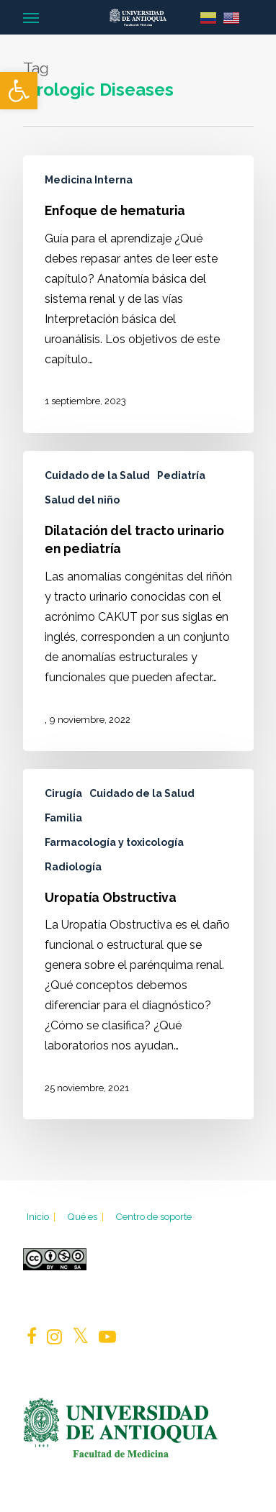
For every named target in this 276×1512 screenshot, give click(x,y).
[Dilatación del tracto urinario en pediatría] (138, 601)
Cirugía (63, 793)
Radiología (73, 867)
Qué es (86, 1216)
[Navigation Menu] (31, 17)
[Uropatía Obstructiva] (138, 944)
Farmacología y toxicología (114, 842)
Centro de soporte (153, 1216)
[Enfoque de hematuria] (138, 294)
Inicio (42, 1216)
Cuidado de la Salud (97, 475)
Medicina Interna (89, 180)
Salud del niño (82, 500)
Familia (63, 818)
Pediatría (181, 475)
